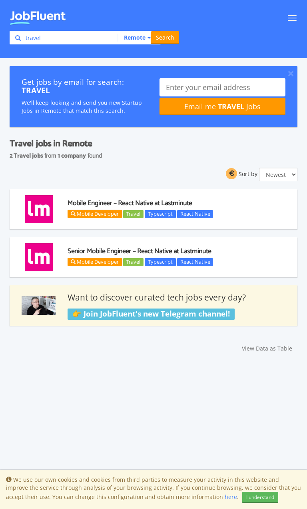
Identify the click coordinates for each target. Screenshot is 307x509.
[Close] (290, 73)
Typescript (160, 213)
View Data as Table (267, 348)
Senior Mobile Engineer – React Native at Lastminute (139, 251)
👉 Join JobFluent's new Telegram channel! (151, 314)
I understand (260, 497)
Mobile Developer (95, 213)
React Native (195, 213)
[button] (134, 38)
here (231, 497)
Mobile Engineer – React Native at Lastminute (130, 203)
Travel (133, 213)
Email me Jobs (222, 106)
